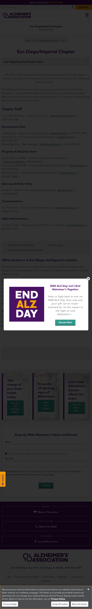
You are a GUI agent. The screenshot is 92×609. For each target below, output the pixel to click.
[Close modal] (88, 278)
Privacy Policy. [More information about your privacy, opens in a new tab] (58, 599)
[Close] (88, 589)
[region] (46, 597)
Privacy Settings (10, 604)
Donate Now (65, 322)
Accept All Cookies (60, 604)
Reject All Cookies (79, 604)
